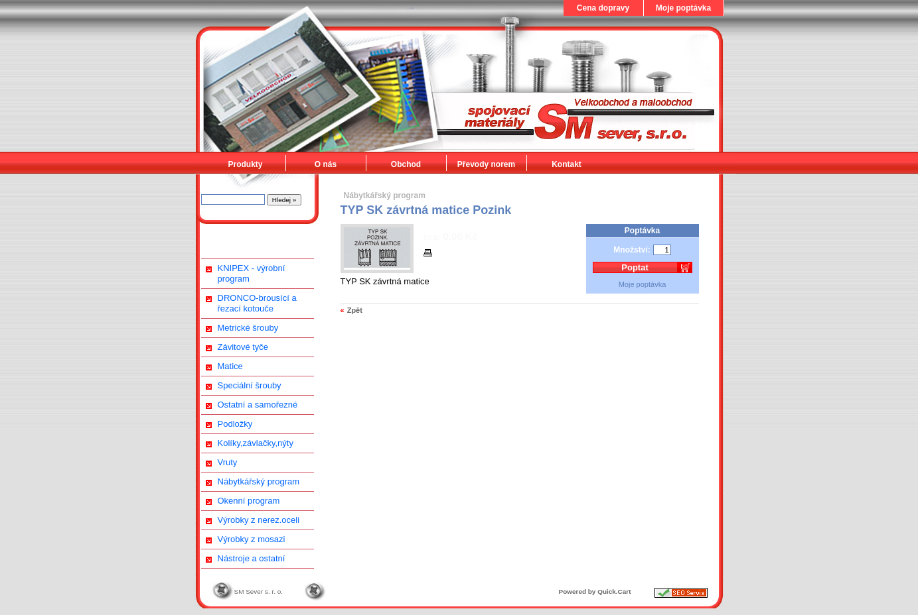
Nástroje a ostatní (251, 558)
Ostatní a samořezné (258, 405)
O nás (326, 164)
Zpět (354, 310)
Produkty (245, 164)
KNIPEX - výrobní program (251, 273)
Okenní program (249, 501)
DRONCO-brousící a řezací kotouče (257, 303)
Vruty (228, 462)
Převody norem (486, 164)
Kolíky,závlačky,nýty (255, 443)
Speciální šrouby (249, 385)
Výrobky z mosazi (251, 539)
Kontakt (566, 164)
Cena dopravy (603, 8)
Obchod (406, 164)
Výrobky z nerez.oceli (259, 520)
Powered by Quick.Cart (595, 591)
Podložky (235, 424)
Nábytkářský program (259, 481)
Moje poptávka (683, 8)
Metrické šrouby (248, 328)
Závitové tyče (243, 347)
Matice (230, 366)
